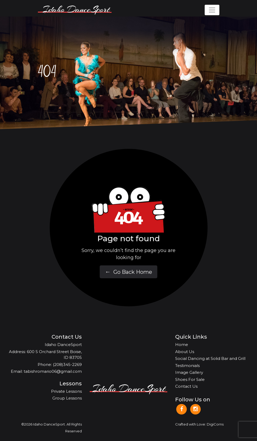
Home (181, 344)
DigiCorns (215, 424)
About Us (184, 351)
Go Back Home (128, 272)
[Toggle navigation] (212, 10)
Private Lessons (66, 391)
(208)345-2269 (67, 364)
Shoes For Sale (190, 379)
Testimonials (187, 365)
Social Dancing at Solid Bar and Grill (210, 358)
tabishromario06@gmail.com (53, 371)
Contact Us (186, 386)
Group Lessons (67, 398)
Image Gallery (189, 372)
